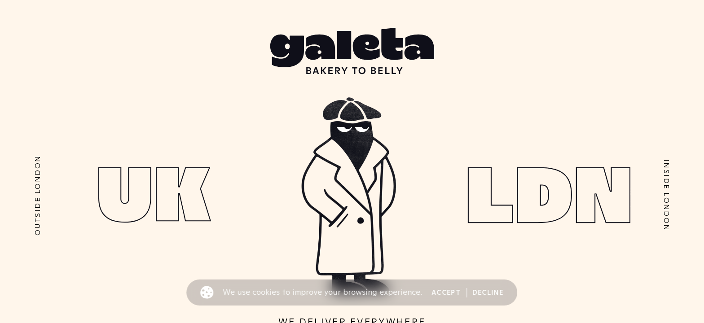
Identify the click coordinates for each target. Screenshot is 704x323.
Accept (446, 292)
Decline (487, 292)
